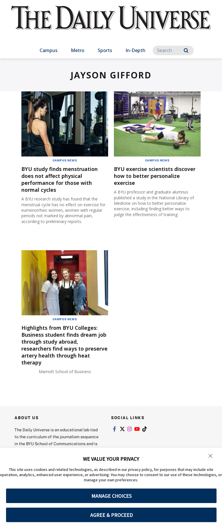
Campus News (65, 160)
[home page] (111, 23)
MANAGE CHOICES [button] (111, 496)
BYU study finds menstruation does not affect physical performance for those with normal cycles (64, 179)
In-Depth (135, 50)
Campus (49, 50)
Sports (105, 50)
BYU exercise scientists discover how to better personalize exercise (147, 176)
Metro (77, 50)
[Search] (173, 50)
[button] (210, 456)
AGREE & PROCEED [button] (111, 515)
